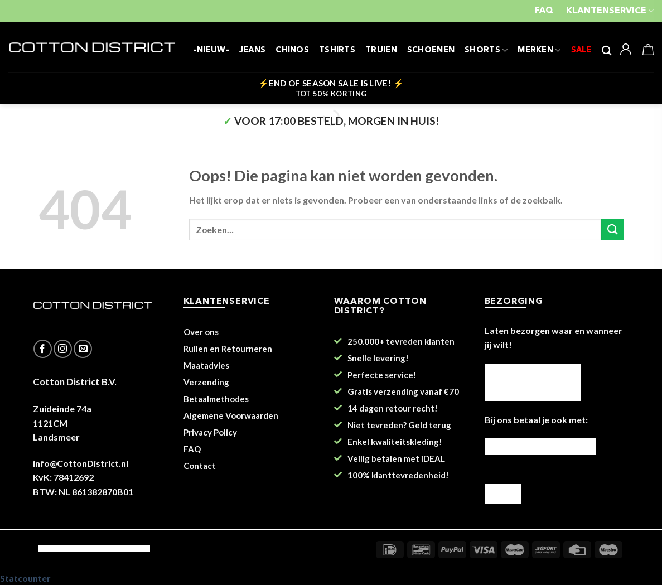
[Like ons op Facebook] (42, 349)
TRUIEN (381, 50)
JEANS (252, 50)
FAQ (544, 11)
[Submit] (612, 229)
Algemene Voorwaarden (230, 415)
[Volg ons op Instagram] (63, 349)
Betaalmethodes (216, 399)
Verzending (206, 382)
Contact (199, 466)
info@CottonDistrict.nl (80, 463)
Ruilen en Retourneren (227, 349)
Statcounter (25, 578)
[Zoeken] (606, 51)
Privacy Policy (210, 432)
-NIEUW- (211, 50)
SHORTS (486, 50)
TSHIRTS (337, 50)
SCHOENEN (431, 50)
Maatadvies (206, 365)
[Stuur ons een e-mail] (83, 349)
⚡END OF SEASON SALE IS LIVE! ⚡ (331, 88)
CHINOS (292, 50)
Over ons (201, 332)
